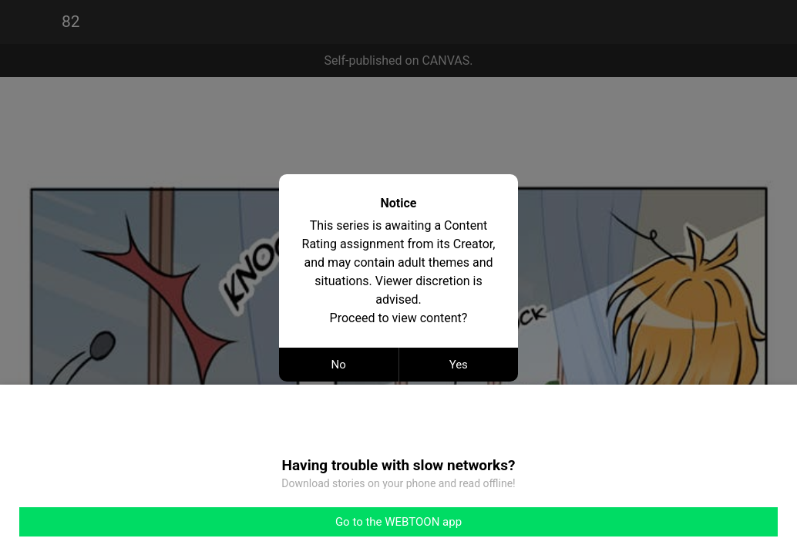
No (338, 365)
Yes (458, 365)
